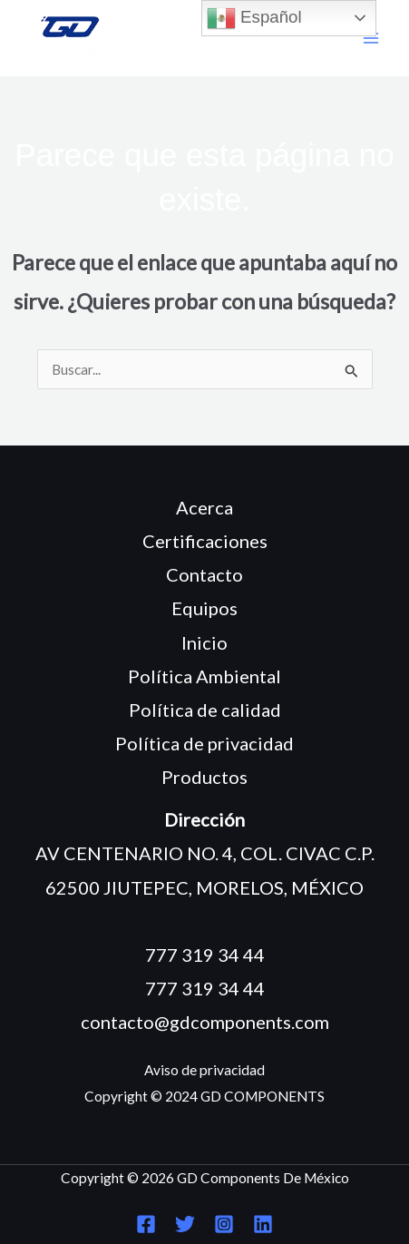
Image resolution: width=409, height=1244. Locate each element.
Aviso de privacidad (204, 1070)
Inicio (204, 642)
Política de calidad (205, 709)
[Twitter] (185, 1224)
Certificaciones (205, 541)
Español (254, 18)
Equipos (204, 608)
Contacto (204, 574)
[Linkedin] (263, 1224)
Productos (204, 777)
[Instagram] (224, 1224)
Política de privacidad (204, 743)
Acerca (204, 507)
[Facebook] (146, 1224)
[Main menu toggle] (371, 38)
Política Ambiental (204, 676)
